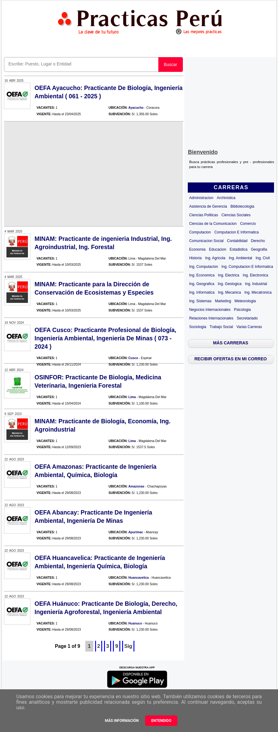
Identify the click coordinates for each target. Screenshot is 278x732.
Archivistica (226, 198)
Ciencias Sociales (236, 215)
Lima (132, 397)
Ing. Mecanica (229, 292)
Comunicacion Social (206, 241)
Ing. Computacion (203, 266)
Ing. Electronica (255, 275)
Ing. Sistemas (200, 301)
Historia (195, 258)
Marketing (223, 301)
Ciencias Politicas (203, 215)
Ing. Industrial (256, 284)
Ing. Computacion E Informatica (247, 266)
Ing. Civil (263, 258)
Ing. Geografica (201, 284)
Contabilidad (237, 241)
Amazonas (136, 486)
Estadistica (238, 249)
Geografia (259, 249)
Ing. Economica (201, 275)
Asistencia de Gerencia (208, 206)
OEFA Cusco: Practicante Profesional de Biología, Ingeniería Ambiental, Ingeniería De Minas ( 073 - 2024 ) (105, 338)
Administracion (201, 198)
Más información (122, 720)
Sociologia (197, 327)
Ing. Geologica (229, 284)
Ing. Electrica (228, 275)
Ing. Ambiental (240, 258)
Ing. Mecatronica (258, 292)
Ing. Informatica (201, 292)
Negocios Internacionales (209, 309)
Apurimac (135, 532)
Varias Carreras (249, 327)
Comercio (248, 223)
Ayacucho (135, 107)
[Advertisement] (231, 101)
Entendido (161, 720)
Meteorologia (245, 301)
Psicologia (242, 309)
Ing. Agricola (215, 258)
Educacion (217, 249)
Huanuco (135, 623)
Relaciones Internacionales (211, 318)
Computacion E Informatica (236, 232)
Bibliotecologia (242, 206)
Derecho (258, 241)
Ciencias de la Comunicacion (213, 223)
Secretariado (247, 318)
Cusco (133, 358)
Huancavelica (138, 577)
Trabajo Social (221, 327)
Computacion (200, 232)
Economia (197, 249)
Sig (128, 646)
